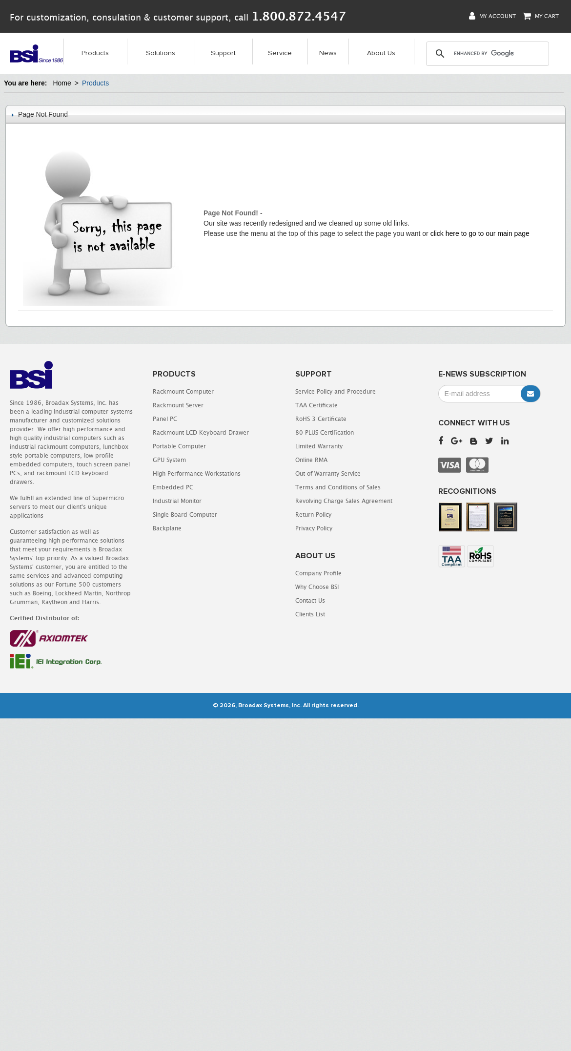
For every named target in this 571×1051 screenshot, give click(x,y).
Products (95, 53)
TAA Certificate (316, 405)
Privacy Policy (313, 528)
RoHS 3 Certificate (321, 418)
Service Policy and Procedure (335, 391)
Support (223, 53)
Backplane (167, 528)
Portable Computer (179, 446)
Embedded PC (173, 487)
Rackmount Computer (183, 391)
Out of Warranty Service (328, 473)
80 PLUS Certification (324, 432)
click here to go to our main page (480, 233)
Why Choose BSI (317, 586)
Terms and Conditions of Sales (338, 487)
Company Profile (318, 573)
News (328, 53)
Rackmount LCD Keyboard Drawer (201, 432)
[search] (487, 54)
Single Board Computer (185, 514)
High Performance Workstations (197, 473)
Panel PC (165, 418)
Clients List (310, 614)
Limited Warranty (319, 446)
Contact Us (310, 600)
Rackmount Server (178, 405)
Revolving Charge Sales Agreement (343, 500)
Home (62, 83)
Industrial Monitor (177, 500)
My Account (492, 16)
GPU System (169, 459)
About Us (381, 53)
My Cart (541, 16)
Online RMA (311, 459)
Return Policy (313, 514)
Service (280, 53)
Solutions (160, 53)
